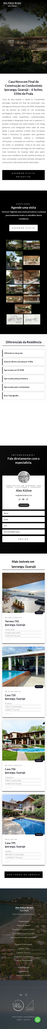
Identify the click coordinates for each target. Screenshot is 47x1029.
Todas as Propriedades (23, 960)
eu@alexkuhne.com (24, 495)
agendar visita (23, 228)
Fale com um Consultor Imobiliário (23, 937)
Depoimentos (23, 971)
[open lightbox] (14, 245)
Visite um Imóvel (23, 925)
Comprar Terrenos (23, 952)
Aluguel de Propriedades (23, 956)
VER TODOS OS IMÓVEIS (22, 874)
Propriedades (23, 921)
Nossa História (23, 967)
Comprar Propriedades (23, 944)
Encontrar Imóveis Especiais (23, 933)
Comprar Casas (23, 948)
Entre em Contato (23, 975)
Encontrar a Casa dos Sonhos (23, 929)
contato (24, 505)
